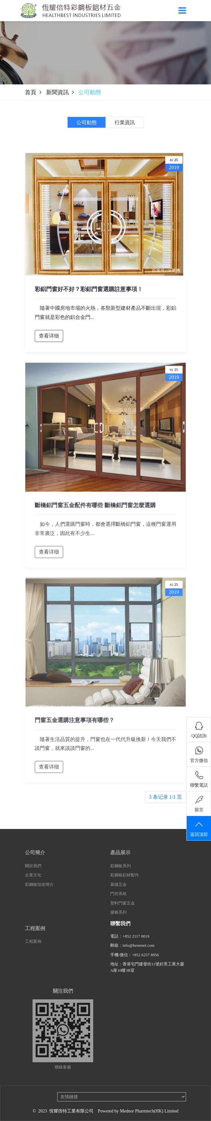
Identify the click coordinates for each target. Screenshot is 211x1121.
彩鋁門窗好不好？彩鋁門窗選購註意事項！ (89, 289)
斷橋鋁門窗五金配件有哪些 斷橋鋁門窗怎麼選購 (95, 509)
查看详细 (49, 335)
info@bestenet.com (138, 949)
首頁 (30, 92)
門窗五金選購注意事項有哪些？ (74, 724)
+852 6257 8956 (145, 959)
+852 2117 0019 (136, 940)
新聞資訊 (57, 92)
